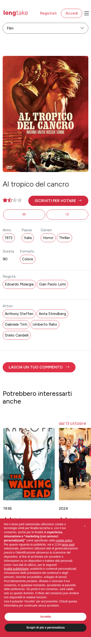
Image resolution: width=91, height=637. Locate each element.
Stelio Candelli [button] (17, 335)
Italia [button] (28, 238)
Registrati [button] (48, 13)
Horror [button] (48, 238)
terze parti (68, 544)
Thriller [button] (64, 238)
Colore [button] (27, 259)
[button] (58, 201)
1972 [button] (9, 238)
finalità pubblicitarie (16, 568)
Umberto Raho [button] (45, 324)
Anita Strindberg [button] (52, 314)
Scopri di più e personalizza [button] (45, 627)
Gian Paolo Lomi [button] (52, 284)
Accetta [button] (45, 616)
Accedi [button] (72, 13)
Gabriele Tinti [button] (16, 324)
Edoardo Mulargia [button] (19, 284)
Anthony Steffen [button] (19, 314)
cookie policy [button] (64, 540)
